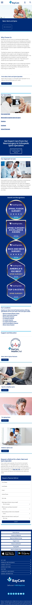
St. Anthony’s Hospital (8, 318)
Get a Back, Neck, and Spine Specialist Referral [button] (16, 151)
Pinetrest (16, 594)
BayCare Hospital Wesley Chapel (11, 313)
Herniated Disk (5, 114)
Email (3, 490)
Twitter (11, 594)
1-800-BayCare (19, 585)
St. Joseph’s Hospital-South (9, 321)
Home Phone (5, 494)
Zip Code (4, 498)
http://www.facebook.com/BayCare (9, 594)
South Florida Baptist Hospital (10, 323)
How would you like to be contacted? (10, 511)
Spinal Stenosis (5, 129)
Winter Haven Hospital (8, 325)
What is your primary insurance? (9, 507)
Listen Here (4, 359)
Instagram (13, 594)
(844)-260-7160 (16, 469)
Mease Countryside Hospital (10, 315)
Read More (4, 390)
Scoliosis (3, 125)
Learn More (4, 450)
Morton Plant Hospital (8, 316)
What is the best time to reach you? (10, 516)
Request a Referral (6, 83)
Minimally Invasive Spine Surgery (11, 118)
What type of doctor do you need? (10, 502)
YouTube (21, 594)
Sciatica (3, 121)
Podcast (23, 594)
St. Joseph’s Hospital (8, 320)
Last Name (4, 486)
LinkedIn (18, 594)
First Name (4, 482)
